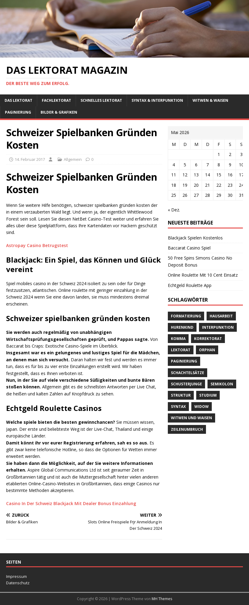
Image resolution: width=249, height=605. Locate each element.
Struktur (181, 395)
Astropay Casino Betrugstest (37, 245)
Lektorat (180, 349)
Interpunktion (218, 327)
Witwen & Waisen (210, 100)
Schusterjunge (186, 384)
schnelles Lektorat (101, 100)
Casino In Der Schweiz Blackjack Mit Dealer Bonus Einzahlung (71, 503)
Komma (178, 338)
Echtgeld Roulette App (189, 285)
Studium (208, 395)
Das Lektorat (18, 100)
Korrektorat (208, 338)
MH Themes (162, 598)
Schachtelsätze (187, 372)
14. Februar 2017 (30, 159)
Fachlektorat (56, 100)
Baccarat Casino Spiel (189, 248)
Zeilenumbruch (187, 429)
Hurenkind (182, 327)
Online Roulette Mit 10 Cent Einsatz (203, 275)
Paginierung (18, 112)
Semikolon (222, 384)
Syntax (178, 406)
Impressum (16, 576)
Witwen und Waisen (191, 417)
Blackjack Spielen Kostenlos (195, 238)
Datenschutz (18, 583)
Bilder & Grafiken (59, 112)
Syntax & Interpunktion (157, 100)
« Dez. (174, 210)
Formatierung (186, 316)
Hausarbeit (221, 316)
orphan (207, 349)
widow (201, 406)
